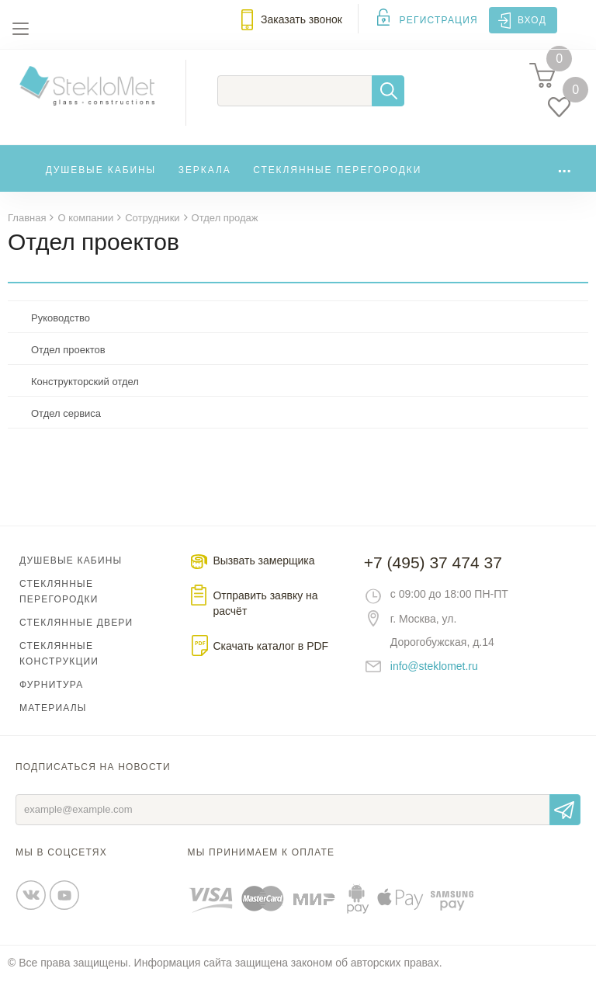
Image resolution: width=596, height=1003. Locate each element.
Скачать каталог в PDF (270, 668)
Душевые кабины (101, 187)
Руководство (60, 340)
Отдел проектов (68, 372)
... (564, 184)
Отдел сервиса (66, 436)
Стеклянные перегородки (337, 187)
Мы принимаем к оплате (261, 874)
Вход (532, 20)
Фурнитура (51, 707)
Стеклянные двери (76, 645)
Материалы (53, 730)
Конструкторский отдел (85, 404)
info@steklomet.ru (434, 688)
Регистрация (439, 20)
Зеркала (204, 187)
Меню (20, 28)
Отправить (564, 832)
